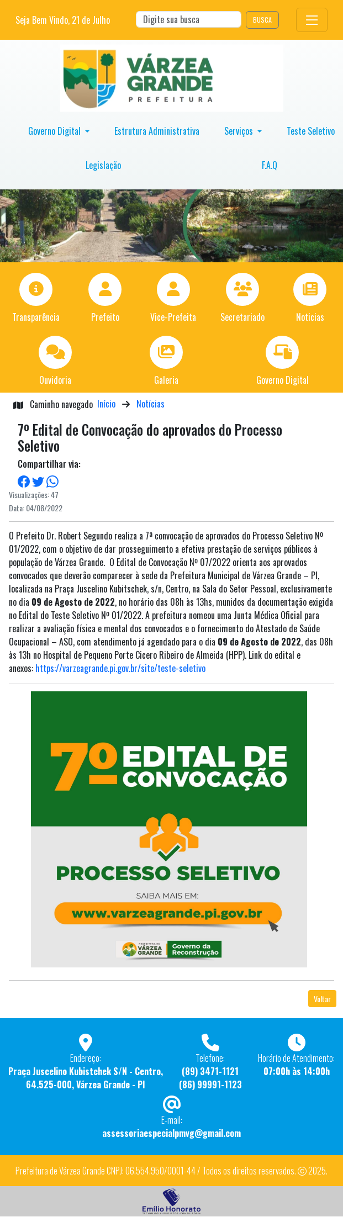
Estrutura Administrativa (156, 130)
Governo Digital (55, 130)
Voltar (322, 998)
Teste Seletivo (311, 130)
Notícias (150, 403)
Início (106, 403)
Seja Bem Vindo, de (62, 20)
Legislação (103, 165)
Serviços (239, 130)
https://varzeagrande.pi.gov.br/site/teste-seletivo (120, 668)
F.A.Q (269, 165)
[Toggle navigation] (312, 19)
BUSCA (262, 19)
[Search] (188, 19)
